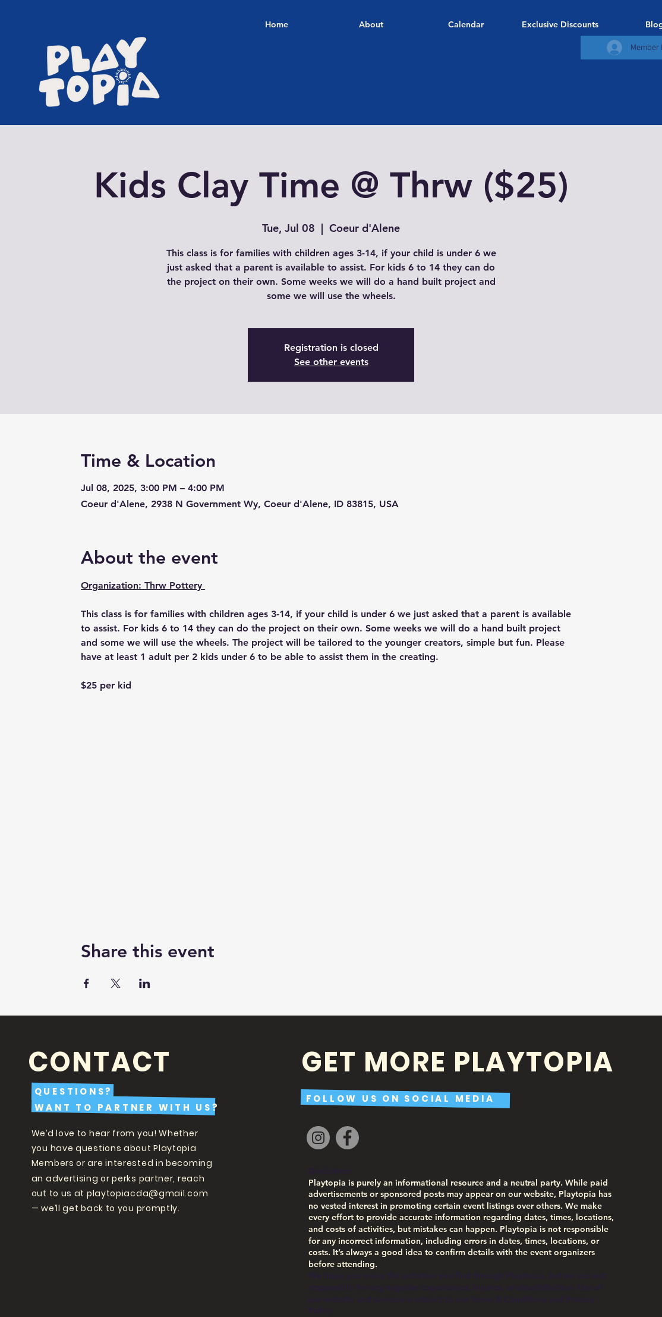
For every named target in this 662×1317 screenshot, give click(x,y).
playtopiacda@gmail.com (147, 1193)
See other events (331, 361)
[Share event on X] (115, 983)
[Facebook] (347, 1137)
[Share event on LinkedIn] (144, 983)
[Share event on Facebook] (86, 983)
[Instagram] (318, 1137)
